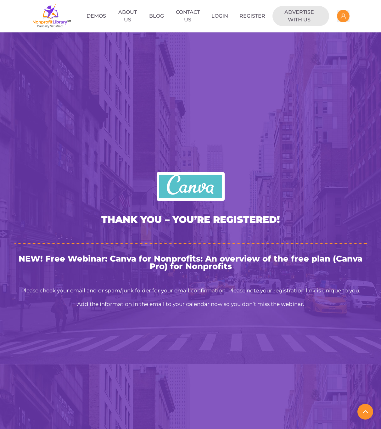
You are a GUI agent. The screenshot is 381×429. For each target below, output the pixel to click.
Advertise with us (299, 16)
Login (219, 16)
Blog (156, 16)
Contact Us (188, 16)
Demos (96, 16)
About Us (127, 16)
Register (252, 16)
